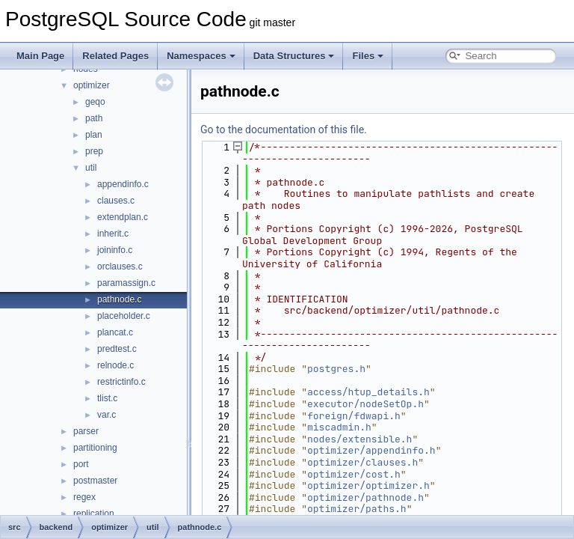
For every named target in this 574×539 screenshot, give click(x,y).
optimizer (91, 85)
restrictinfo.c (121, 382)
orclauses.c (120, 266)
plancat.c (115, 332)
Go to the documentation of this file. (283, 129)
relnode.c (115, 365)
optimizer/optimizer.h (368, 485)
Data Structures (294, 55)
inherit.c (113, 233)
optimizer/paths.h (357, 508)
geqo (95, 102)
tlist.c (107, 398)
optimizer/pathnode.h (365, 497)
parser (86, 431)
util (90, 167)
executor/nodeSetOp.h (365, 404)
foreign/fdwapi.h (354, 415)
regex (84, 497)
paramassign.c (126, 283)
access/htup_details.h (368, 392)
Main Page (40, 55)
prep (94, 151)
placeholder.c (123, 316)
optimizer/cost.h (354, 474)
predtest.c (117, 349)
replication (93, 513)
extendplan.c (122, 217)
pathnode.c (119, 299)
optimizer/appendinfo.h (371, 450)
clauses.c (116, 200)
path (93, 118)
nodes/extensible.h (359, 439)
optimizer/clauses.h (362, 462)
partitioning (95, 447)
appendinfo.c (123, 184)
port (81, 464)
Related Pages (115, 55)
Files (367, 55)
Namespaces (201, 55)
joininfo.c (114, 250)
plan (93, 135)
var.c (106, 414)
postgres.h (336, 368)
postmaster (95, 480)
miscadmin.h (339, 427)
